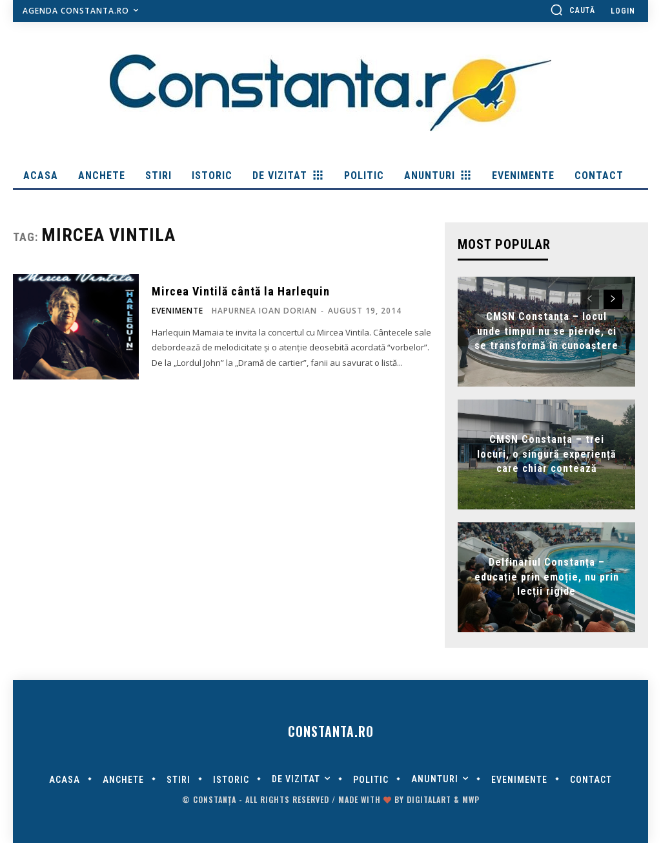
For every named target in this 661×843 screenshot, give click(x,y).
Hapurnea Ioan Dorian (264, 310)
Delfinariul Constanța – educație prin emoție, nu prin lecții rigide (546, 577)
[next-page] (613, 299)
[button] (572, 9)
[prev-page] (589, 299)
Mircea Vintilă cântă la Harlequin (241, 291)
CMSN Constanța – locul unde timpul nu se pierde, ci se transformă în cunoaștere (546, 331)
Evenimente (177, 311)
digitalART (429, 799)
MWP (471, 799)
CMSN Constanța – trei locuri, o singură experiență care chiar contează (546, 454)
